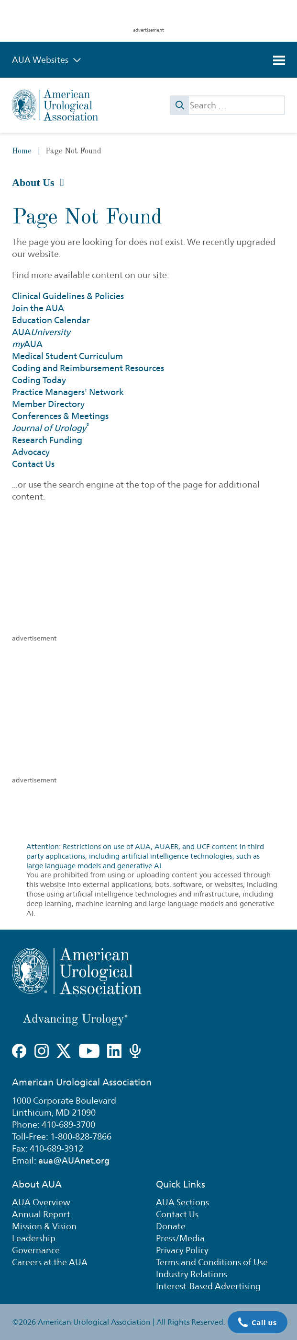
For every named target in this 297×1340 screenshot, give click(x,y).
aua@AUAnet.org (74, 1160)
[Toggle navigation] (279, 60)
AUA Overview (41, 1202)
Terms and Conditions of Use (212, 1262)
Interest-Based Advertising (208, 1286)
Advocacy (31, 452)
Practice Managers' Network (68, 392)
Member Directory (48, 404)
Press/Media (180, 1238)
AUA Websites (46, 60)
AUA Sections (182, 1202)
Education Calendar (51, 320)
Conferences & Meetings (60, 416)
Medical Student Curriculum (67, 356)
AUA (41, 332)
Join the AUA (38, 308)
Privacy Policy (182, 1250)
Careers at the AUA (50, 1262)
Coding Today (39, 380)
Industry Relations (191, 1274)
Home (22, 151)
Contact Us (33, 464)
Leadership (33, 1238)
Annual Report (41, 1214)
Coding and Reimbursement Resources (88, 368)
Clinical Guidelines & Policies (68, 296)
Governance (36, 1250)
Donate (171, 1226)
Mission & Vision (44, 1226)
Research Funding (47, 440)
